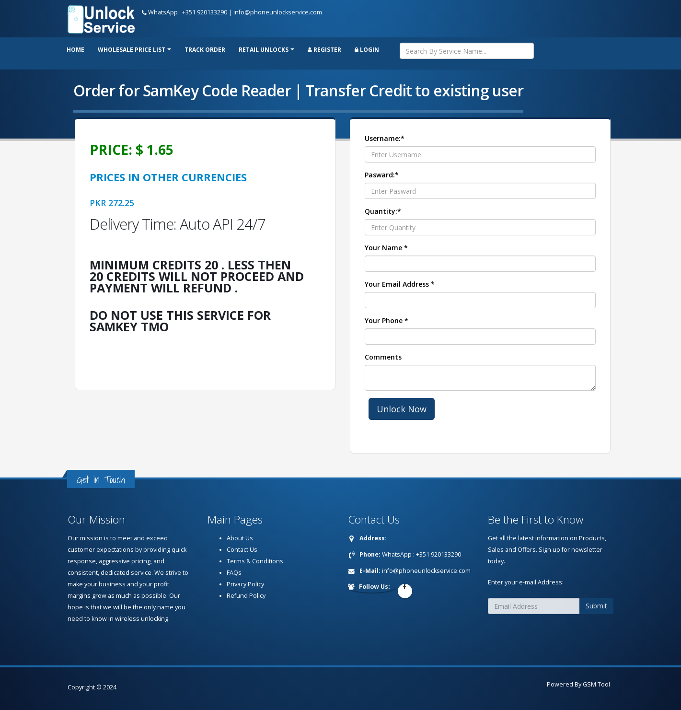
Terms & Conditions (255, 561)
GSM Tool (596, 684)
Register (324, 50)
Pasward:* (382, 174)
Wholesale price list (131, 50)
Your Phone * (386, 320)
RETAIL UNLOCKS (264, 50)
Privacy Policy (245, 584)
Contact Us (242, 550)
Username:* (384, 138)
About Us (240, 538)
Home (75, 50)
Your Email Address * (400, 284)
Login (367, 50)
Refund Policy (246, 596)
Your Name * (386, 247)
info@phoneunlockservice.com (277, 12)
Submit (596, 605)
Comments (383, 356)
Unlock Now (402, 409)
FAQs (234, 573)
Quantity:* (383, 211)
